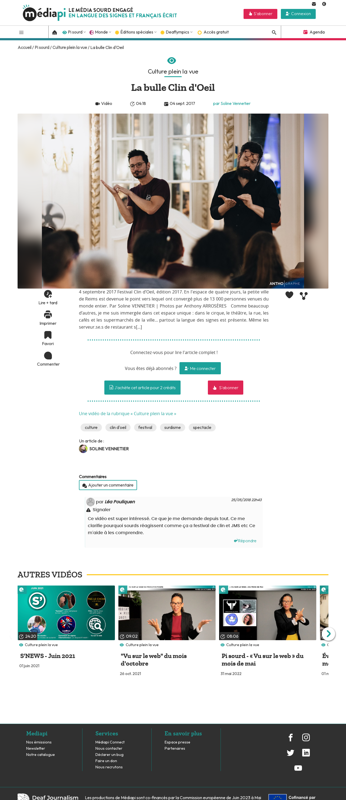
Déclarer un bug (109, 754)
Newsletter (35, 748)
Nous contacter (108, 748)
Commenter (48, 364)
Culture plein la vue (69, 47)
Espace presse (177, 742)
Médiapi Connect (110, 742)
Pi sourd (75, 32)
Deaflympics (177, 32)
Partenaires (175, 748)
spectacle (202, 427)
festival (145, 427)
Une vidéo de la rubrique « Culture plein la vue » (127, 414)
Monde (101, 32)
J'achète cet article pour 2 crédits (142, 387)
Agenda (317, 32)
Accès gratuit (216, 32)
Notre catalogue (40, 754)
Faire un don (106, 761)
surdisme (172, 427)
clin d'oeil (118, 427)
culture (91, 427)
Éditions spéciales (136, 32)
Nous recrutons (109, 767)
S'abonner (263, 13)
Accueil (24, 47)
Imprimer (47, 323)
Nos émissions (39, 742)
